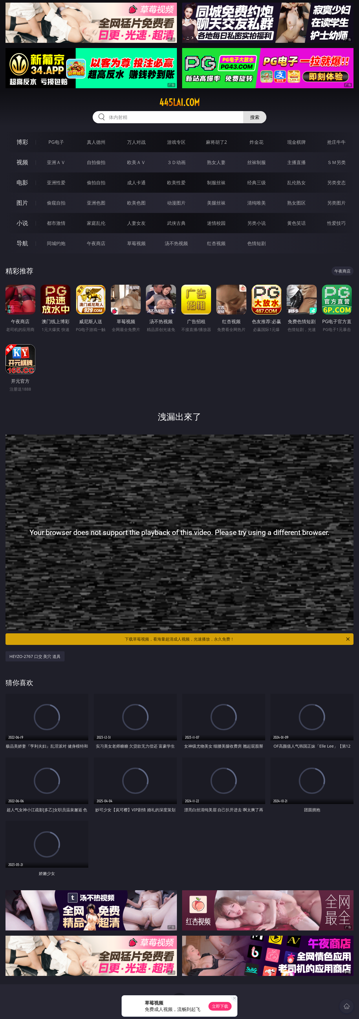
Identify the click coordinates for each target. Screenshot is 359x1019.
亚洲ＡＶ (56, 162)
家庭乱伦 (96, 223)
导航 (22, 243)
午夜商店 (96, 243)
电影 (22, 182)
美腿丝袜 (216, 203)
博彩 (22, 142)
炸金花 (256, 142)
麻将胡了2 (216, 142)
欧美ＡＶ (136, 162)
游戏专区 (176, 142)
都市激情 (56, 223)
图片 (22, 203)
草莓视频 (136, 243)
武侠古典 (176, 223)
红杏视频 (216, 243)
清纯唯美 (256, 203)
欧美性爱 (176, 182)
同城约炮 (56, 243)
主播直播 (296, 162)
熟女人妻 (216, 162)
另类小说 (256, 223)
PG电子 (56, 142)
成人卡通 (136, 182)
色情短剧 (256, 243)
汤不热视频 (176, 243)
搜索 (254, 117)
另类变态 (336, 182)
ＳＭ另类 (336, 162)
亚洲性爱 (56, 182)
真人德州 (96, 142)
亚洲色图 (96, 203)
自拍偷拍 (96, 162)
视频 (22, 162)
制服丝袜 (216, 182)
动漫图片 (176, 203)
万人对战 (136, 142)
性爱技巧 (336, 223)
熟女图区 (296, 203)
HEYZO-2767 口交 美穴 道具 (35, 656)
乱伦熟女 (296, 182)
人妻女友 (136, 223)
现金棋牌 (296, 142)
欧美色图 (136, 203)
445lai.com (179, 102)
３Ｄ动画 (176, 162)
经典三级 (256, 182)
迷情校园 (216, 223)
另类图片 (336, 203)
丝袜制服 (256, 162)
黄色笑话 (296, 223)
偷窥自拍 (56, 203)
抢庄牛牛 (336, 142)
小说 (22, 223)
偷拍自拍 (96, 182)
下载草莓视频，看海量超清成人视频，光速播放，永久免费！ (238, 639)
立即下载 (220, 1006)
